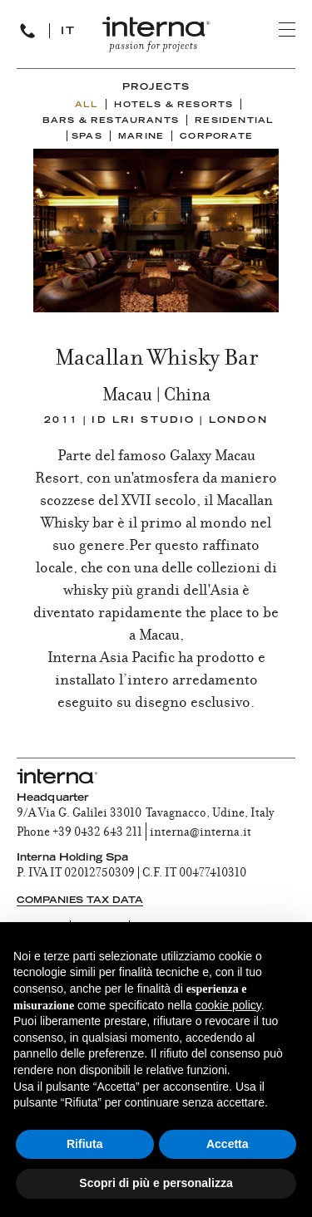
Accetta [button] (227, 1144)
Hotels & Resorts (173, 105)
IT (68, 32)
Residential (234, 121)
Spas (87, 137)
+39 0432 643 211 (97, 833)
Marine (141, 137)
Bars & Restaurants (110, 121)
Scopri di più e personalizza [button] (155, 1183)
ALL (87, 105)
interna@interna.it (200, 833)
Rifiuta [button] (85, 1144)
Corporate (216, 137)
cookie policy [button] (228, 1005)
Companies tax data (80, 900)
